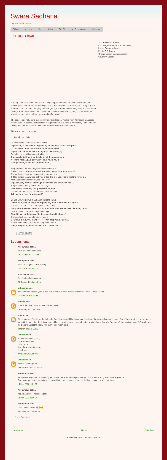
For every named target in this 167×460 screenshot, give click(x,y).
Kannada (28, 29)
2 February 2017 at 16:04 (29, 309)
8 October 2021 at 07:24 (29, 354)
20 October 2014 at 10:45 (29, 282)
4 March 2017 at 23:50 (28, 329)
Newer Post (18, 430)
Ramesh (22, 301)
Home (84, 430)
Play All (62, 29)
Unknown (22, 288)
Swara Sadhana (34, 16)
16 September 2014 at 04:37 (30, 254)
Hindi (40, 29)
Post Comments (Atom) (89, 437)
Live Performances (78, 29)
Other (50, 29)
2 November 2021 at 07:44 (30, 367)
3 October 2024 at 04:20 (29, 411)
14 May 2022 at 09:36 (27, 398)
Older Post (149, 430)
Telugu (16, 29)
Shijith (21, 315)
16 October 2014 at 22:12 (29, 268)
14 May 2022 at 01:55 (27, 384)
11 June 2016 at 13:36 (28, 295)
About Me (96, 29)
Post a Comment (22, 417)
